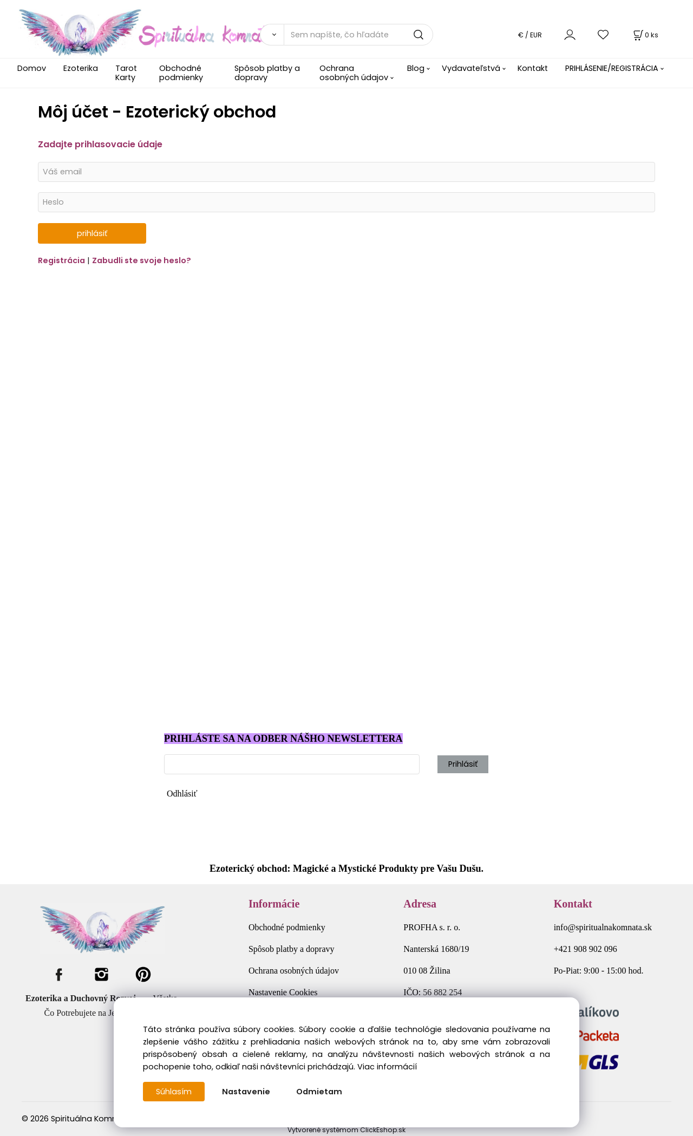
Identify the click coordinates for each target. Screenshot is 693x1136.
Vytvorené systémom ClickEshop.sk (346, 1129)
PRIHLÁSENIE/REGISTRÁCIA (611, 68)
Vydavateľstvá (471, 68)
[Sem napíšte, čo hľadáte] (358, 34)
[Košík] (644, 35)
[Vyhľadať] (272, 34)
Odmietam (319, 1091)
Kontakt (533, 68)
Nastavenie (246, 1091)
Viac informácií (387, 1066)
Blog (415, 68)
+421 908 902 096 (585, 949)
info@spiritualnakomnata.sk (603, 927)
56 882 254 (442, 992)
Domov (31, 68)
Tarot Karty (126, 73)
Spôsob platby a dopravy (267, 73)
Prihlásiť (463, 764)
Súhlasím (174, 1091)
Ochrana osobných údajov (353, 73)
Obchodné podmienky (181, 73)
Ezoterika (80, 68)
